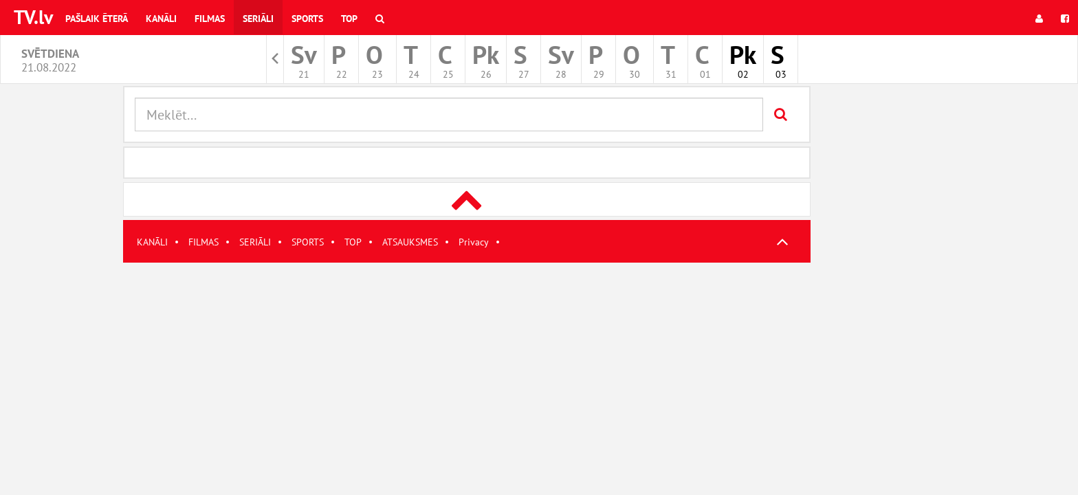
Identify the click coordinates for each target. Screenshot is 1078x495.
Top (349, 18)
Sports (307, 18)
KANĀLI (152, 242)
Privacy (474, 242)
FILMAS (203, 242)
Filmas (210, 18)
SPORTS (308, 242)
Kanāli (161, 18)
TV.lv (33, 17)
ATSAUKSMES (410, 242)
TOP (353, 242)
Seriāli (258, 18)
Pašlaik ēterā (96, 18)
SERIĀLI (255, 242)
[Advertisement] (467, 359)
